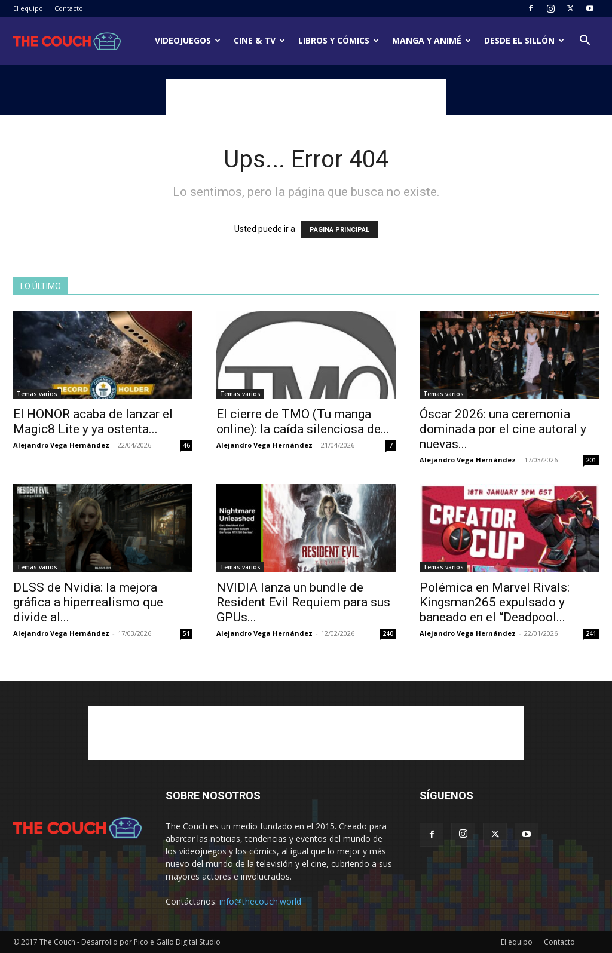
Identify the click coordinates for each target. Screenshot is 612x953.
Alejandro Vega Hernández (61, 444)
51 (186, 633)
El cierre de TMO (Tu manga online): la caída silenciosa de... (303, 421)
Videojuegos (188, 40)
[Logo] (67, 41)
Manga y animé (431, 40)
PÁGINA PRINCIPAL (339, 230)
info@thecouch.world (260, 901)
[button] (584, 41)
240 (387, 633)
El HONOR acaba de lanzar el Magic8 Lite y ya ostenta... (93, 421)
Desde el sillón (524, 40)
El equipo (28, 8)
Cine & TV (259, 40)
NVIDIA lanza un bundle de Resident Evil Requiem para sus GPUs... (303, 602)
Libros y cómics (338, 40)
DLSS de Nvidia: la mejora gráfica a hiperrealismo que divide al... (88, 602)
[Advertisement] (306, 97)
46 (186, 445)
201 (591, 460)
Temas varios (37, 394)
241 (591, 633)
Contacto (68, 8)
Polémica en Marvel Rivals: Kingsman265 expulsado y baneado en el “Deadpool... (495, 602)
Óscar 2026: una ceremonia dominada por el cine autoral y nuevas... (503, 429)
